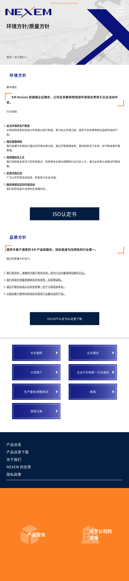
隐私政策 (13, 474)
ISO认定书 (65, 213)
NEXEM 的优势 (18, 466)
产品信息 (13, 444)
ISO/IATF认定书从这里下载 (64, 318)
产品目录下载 (17, 451)
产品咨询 (36, 534)
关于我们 (13, 459)
